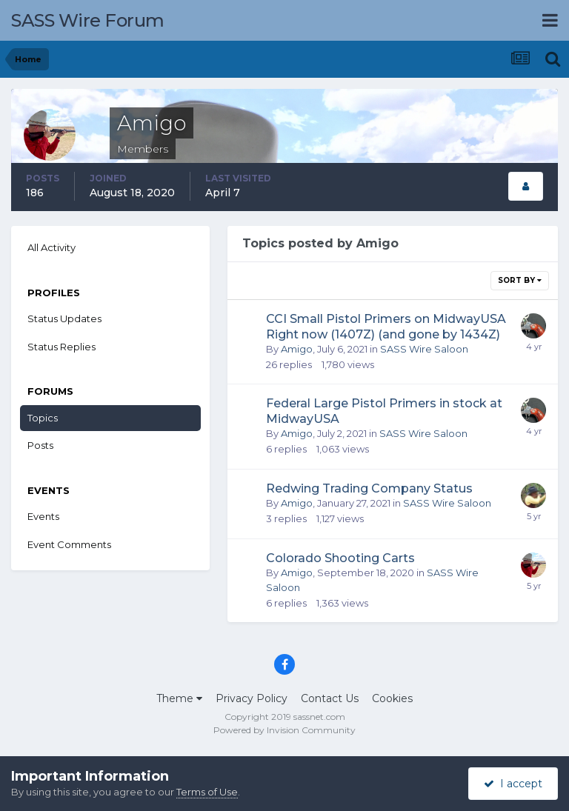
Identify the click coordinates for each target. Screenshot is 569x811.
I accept (513, 783)
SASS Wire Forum (87, 20)
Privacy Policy (251, 698)
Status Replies (61, 347)
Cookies (392, 698)
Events (43, 516)
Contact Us (330, 698)
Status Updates (64, 318)
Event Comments (69, 544)
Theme (179, 698)
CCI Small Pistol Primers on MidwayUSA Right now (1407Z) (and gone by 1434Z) (386, 326)
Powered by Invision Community (284, 729)
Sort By (520, 280)
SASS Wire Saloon (424, 349)
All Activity (51, 247)
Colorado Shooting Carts (340, 558)
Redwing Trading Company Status (369, 488)
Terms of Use (207, 792)
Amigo (297, 349)
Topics (42, 418)
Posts (40, 445)
